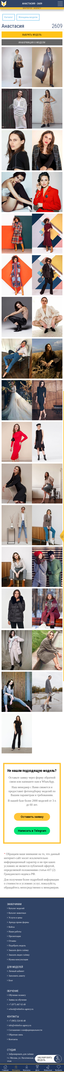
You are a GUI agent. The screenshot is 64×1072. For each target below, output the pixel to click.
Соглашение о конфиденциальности (25, 1030)
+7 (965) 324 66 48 (17, 1021)
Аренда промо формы (19, 922)
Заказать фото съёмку (19, 950)
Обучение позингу (17, 995)
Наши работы (15, 931)
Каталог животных (17, 913)
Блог (11, 980)
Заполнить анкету (17, 976)
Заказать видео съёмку (19, 955)
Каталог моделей (16, 908)
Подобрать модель (17, 945)
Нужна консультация (18, 959)
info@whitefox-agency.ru (20, 1025)
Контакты (13, 1039)
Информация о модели (32, 42)
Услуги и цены (15, 918)
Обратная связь (16, 1035)
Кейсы (12, 927)
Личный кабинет (16, 971)
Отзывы (12, 941)
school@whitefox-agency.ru (21, 1009)
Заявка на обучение (18, 1000)
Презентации (15, 936)
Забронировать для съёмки (21, 1054)
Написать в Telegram (32, 830)
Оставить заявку (32, 816)
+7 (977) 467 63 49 (17, 1004)
